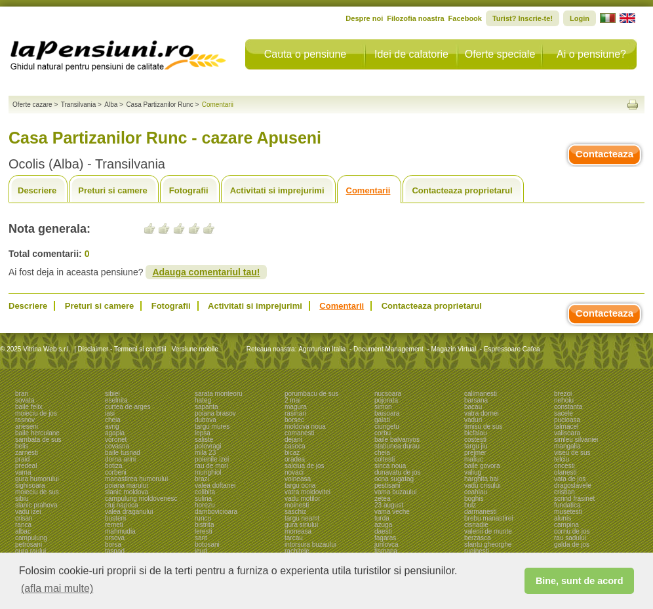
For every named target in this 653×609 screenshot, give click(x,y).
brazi (202, 478)
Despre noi (364, 18)
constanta (568, 406)
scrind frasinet (574, 498)
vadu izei (28, 511)
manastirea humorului (136, 478)
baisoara (386, 413)
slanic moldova (126, 492)
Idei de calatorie (411, 54)
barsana (476, 400)
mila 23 (205, 452)
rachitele (297, 551)
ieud (201, 551)
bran (21, 393)
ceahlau (475, 492)
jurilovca (386, 544)
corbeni (116, 472)
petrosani (28, 544)
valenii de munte (488, 531)
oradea (295, 459)
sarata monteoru (219, 393)
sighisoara (30, 485)
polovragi (208, 446)
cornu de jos (571, 531)
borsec (294, 419)
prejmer (475, 452)
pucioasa (567, 419)
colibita (205, 492)
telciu (561, 459)
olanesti (565, 472)
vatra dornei (481, 413)
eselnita (116, 400)
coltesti (384, 459)
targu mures (212, 426)
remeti (114, 524)
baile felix (29, 406)
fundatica (567, 505)
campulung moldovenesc (141, 498)
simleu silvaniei (576, 439)
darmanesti (480, 511)
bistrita (204, 524)
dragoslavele (572, 485)
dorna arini (120, 459)
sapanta (206, 406)
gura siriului (301, 524)
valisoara (567, 433)
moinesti (297, 505)
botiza (114, 465)
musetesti (568, 511)
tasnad (115, 551)
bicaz (292, 452)
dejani (293, 439)
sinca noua (390, 465)
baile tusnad (122, 452)
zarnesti (26, 452)
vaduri (473, 419)
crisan (24, 518)
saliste (204, 439)
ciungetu (386, 426)
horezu (205, 505)
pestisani (387, 485)
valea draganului (129, 511)
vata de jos (569, 478)
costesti (475, 439)
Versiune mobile (194, 349)
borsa (113, 544)
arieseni (26, 426)
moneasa (298, 531)
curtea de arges (128, 406)
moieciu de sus (37, 492)
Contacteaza (604, 153)
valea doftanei (215, 485)
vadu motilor (302, 498)
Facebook (465, 18)
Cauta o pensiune (305, 54)
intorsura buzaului (310, 544)
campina (566, 524)
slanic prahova (36, 505)
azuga (383, 524)
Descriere (37, 190)
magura (296, 406)
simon (383, 406)
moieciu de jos (36, 413)
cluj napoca (121, 505)
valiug (472, 472)
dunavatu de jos (397, 472)
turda (381, 518)
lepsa (202, 433)
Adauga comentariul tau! (206, 272)
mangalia (567, 446)
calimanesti (480, 393)
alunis (562, 518)
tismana (385, 551)
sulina (203, 498)
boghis (473, 498)
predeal (26, 465)
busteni (115, 518)
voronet (116, 439)
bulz (470, 505)
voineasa (298, 478)
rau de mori (211, 465)
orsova (115, 537)
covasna (117, 446)
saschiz (295, 511)
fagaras (385, 537)
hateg (203, 400)
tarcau (294, 537)
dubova (205, 419)
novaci (294, 472)
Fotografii (188, 190)
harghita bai (481, 478)
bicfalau (475, 433)
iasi (110, 413)
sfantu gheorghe (487, 544)
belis (22, 446)
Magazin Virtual (454, 349)
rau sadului (570, 537)
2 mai (292, 400)
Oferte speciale (500, 54)
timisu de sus (483, 426)
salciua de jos (305, 465)
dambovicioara (216, 511)
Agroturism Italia (322, 349)
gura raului (30, 551)
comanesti (300, 433)
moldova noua (305, 426)
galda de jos (571, 544)
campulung (31, 537)
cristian (564, 492)
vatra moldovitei (307, 492)
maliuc (473, 459)
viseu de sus (572, 452)
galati (382, 419)
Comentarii (368, 190)
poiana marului (126, 485)
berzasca (477, 537)
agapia (115, 433)
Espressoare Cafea (512, 349)
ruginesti (476, 551)
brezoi (563, 393)
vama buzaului (395, 492)
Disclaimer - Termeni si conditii (122, 349)
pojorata (386, 400)
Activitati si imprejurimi (277, 190)
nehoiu (564, 400)
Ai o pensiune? (591, 54)
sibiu (22, 498)
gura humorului (37, 478)
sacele (563, 413)
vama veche (392, 511)
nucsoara (387, 393)
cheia (113, 419)
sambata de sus (38, 439)
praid (22, 459)
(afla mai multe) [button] (57, 588)
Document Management (388, 349)
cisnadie (476, 524)
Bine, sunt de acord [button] (579, 581)
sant (201, 537)
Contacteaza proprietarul (462, 190)
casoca (295, 446)
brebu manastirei (488, 518)
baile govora (482, 465)
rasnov (25, 419)
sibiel (112, 393)
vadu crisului (482, 485)
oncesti (564, 465)
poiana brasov (215, 413)
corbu (382, 433)
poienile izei (212, 459)
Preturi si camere (113, 190)
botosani (207, 544)
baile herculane (37, 433)
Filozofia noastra (415, 18)
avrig (112, 426)
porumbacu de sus (311, 393)
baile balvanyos (397, 439)
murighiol (208, 472)
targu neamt (302, 518)
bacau (473, 406)
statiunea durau (397, 446)
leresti (203, 531)
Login (579, 18)
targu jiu (476, 446)
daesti (383, 531)
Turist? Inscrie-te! (522, 18)
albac (23, 531)
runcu (203, 518)
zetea (382, 498)
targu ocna (300, 485)
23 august (388, 505)
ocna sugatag (394, 478)
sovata (24, 400)
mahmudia (120, 531)
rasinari (295, 413)
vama (23, 472)
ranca (23, 524)
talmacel (566, 426)
